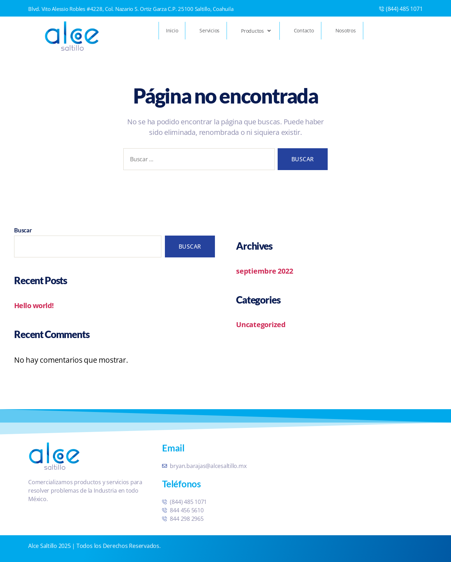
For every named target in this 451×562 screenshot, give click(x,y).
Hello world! (35, 305)
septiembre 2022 (265, 271)
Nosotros (345, 30)
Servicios (209, 30)
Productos (256, 31)
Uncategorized (262, 324)
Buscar (23, 230)
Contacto (304, 30)
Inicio (172, 30)
